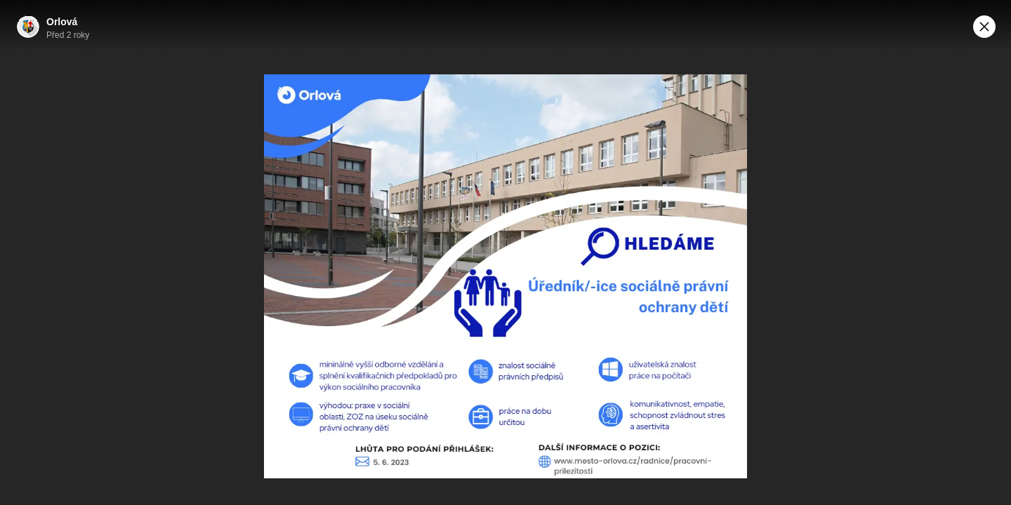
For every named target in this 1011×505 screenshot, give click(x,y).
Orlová (61, 21)
